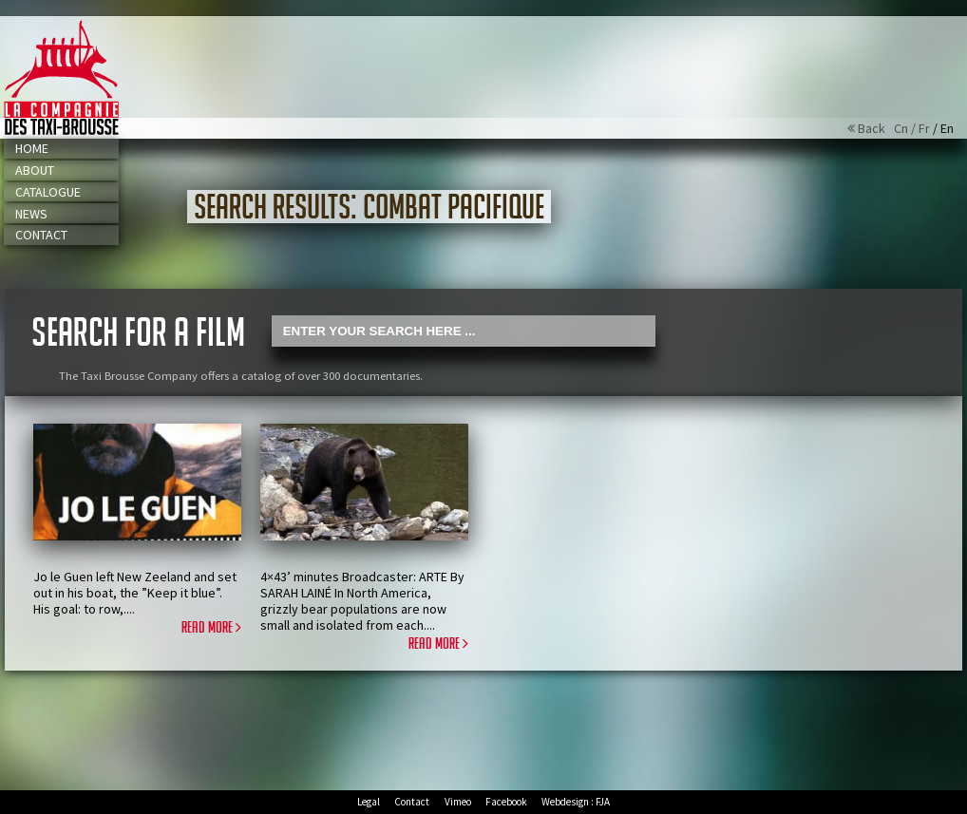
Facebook (506, 801)
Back (870, 128)
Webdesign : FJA (575, 801)
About (34, 170)
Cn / (906, 128)
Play (227, 547)
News (31, 213)
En (947, 128)
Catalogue (48, 191)
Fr (924, 128)
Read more (211, 627)
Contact (41, 234)
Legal (368, 801)
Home (31, 148)
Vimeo (458, 801)
